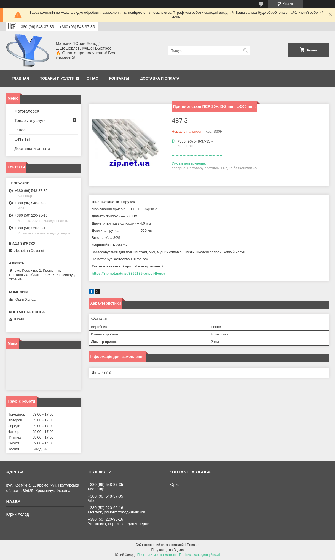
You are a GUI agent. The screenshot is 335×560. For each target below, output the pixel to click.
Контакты (119, 78)
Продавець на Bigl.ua (167, 550)
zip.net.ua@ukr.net (29, 250)
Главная (20, 78)
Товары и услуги (57, 78)
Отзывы (22, 139)
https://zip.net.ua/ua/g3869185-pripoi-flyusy (128, 273)
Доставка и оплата (159, 78)
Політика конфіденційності (199, 555)
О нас (92, 78)
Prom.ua (193, 545)
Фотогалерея (27, 111)
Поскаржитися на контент (156, 555)
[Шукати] (245, 50)
